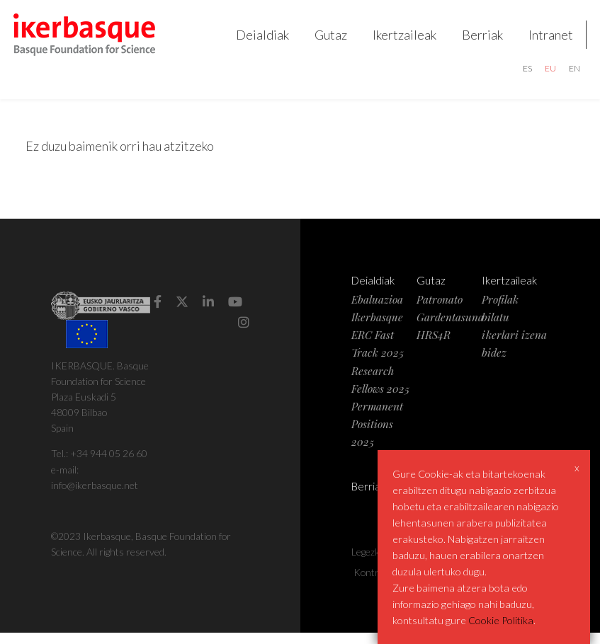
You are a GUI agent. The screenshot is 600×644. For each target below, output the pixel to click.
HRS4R (434, 345)
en (568, 74)
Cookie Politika (500, 620)
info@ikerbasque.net (94, 496)
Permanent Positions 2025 (377, 435)
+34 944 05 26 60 (108, 465)
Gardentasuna (450, 328)
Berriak (476, 39)
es (521, 74)
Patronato (440, 310)
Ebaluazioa (377, 310)
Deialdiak (256, 39)
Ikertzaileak (399, 39)
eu (544, 74)
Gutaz (325, 39)
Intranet (545, 39)
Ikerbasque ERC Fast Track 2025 (377, 346)
